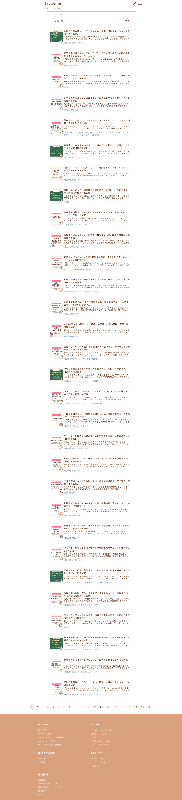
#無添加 (94, 582)
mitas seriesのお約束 (101, 730)
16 (121, 707)
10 (80, 707)
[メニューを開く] (140, 3)
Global (41, 794)
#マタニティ (85, 135)
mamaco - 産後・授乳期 (49, 745)
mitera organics (99, 762)
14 (108, 707)
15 (115, 707)
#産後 (80, 43)
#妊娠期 (95, 135)
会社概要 (42, 780)
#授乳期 (67, 43)
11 (87, 707)
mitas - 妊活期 (45, 734)
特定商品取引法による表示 (49, 787)
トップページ (46, 8)
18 (135, 707)
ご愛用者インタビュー (48, 762)
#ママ (74, 43)
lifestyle (95, 766)
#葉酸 (66, 132)
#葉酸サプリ (89, 157)
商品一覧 (42, 730)
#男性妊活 (78, 224)
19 (142, 707)
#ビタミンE (123, 132)
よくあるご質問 (98, 737)
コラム (57, 8)
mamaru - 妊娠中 (46, 741)
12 (94, 707)
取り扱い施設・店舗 (99, 745)
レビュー (42, 758)
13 (101, 707)
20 (149, 707)
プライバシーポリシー (48, 783)
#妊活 (76, 65)
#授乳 (86, 448)
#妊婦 (77, 135)
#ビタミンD (112, 132)
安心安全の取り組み (99, 734)
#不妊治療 (68, 65)
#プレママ (82, 180)
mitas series (97, 758)
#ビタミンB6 (75, 132)
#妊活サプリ (87, 403)
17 (128, 707)
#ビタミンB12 (88, 132)
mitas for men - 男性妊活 (50, 737)
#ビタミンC (101, 132)
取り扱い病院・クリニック (102, 741)
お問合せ (42, 791)
